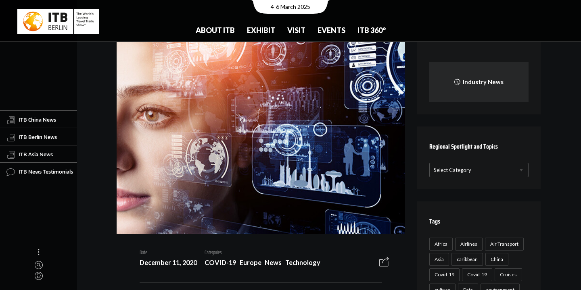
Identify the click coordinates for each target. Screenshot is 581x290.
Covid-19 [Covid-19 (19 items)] (476, 274)
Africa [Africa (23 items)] (439, 244)
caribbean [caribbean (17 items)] (466, 259)
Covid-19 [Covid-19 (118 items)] (443, 274)
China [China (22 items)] (495, 259)
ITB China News (31, 120)
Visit (296, 30)
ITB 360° (371, 30)
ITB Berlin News (31, 137)
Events (331, 30)
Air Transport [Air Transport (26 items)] (503, 244)
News (270, 263)
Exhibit (261, 30)
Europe (248, 263)
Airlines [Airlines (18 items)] (467, 244)
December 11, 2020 (165, 263)
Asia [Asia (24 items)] (438, 259)
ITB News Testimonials (39, 172)
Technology (300, 263)
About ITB (215, 30)
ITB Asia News (29, 154)
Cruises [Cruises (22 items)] (507, 274)
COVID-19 (217, 263)
